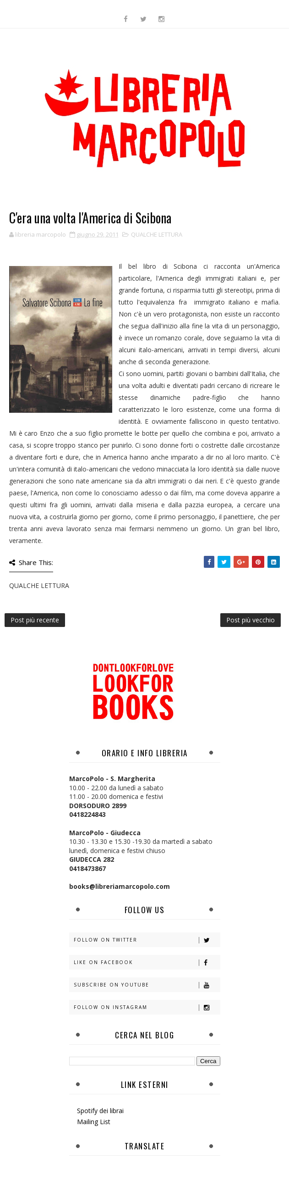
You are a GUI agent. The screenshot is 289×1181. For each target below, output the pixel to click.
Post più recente (35, 619)
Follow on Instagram (147, 1007)
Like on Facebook (147, 962)
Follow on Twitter (147, 940)
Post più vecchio (250, 619)
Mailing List (93, 1121)
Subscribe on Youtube (147, 984)
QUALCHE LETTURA (156, 234)
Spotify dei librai (100, 1110)
